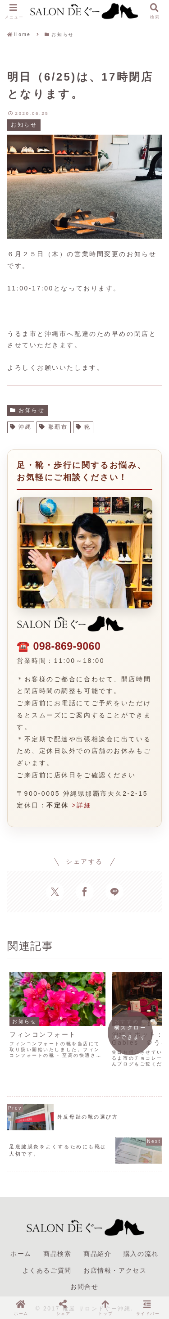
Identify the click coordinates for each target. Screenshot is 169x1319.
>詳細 (81, 805)
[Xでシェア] (55, 892)
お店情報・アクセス (114, 1264)
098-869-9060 (66, 646)
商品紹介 (97, 1248)
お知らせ (27, 410)
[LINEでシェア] (114, 892)
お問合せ (84, 1281)
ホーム (21, 1248)
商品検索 (57, 1248)
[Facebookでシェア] (85, 892)
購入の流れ (141, 1248)
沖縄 (21, 427)
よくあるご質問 (47, 1264)
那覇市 (53, 427)
